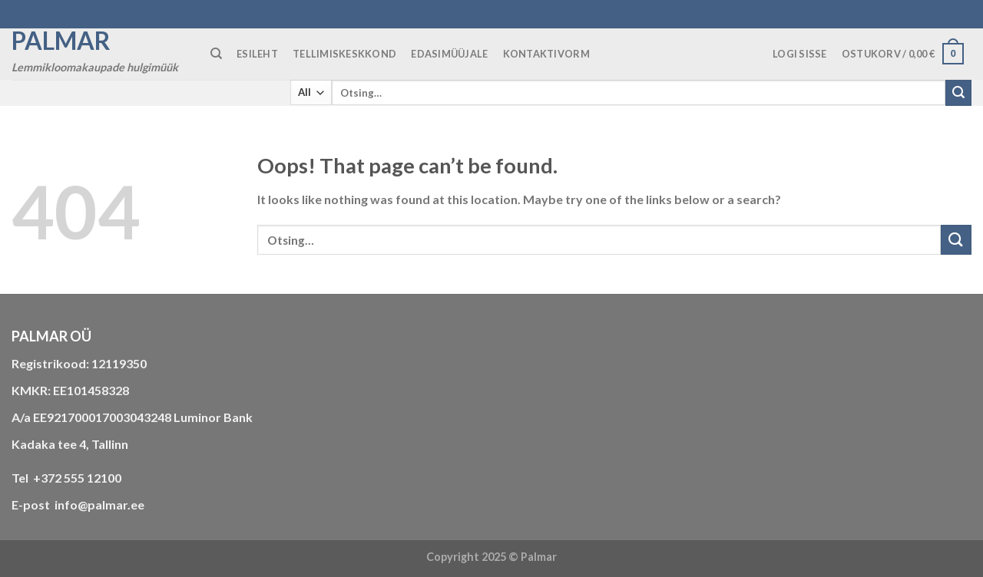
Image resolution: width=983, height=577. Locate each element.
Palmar (61, 40)
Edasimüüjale (449, 54)
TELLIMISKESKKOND (344, 54)
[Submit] (958, 93)
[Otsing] (216, 54)
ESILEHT (257, 54)
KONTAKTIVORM (546, 54)
